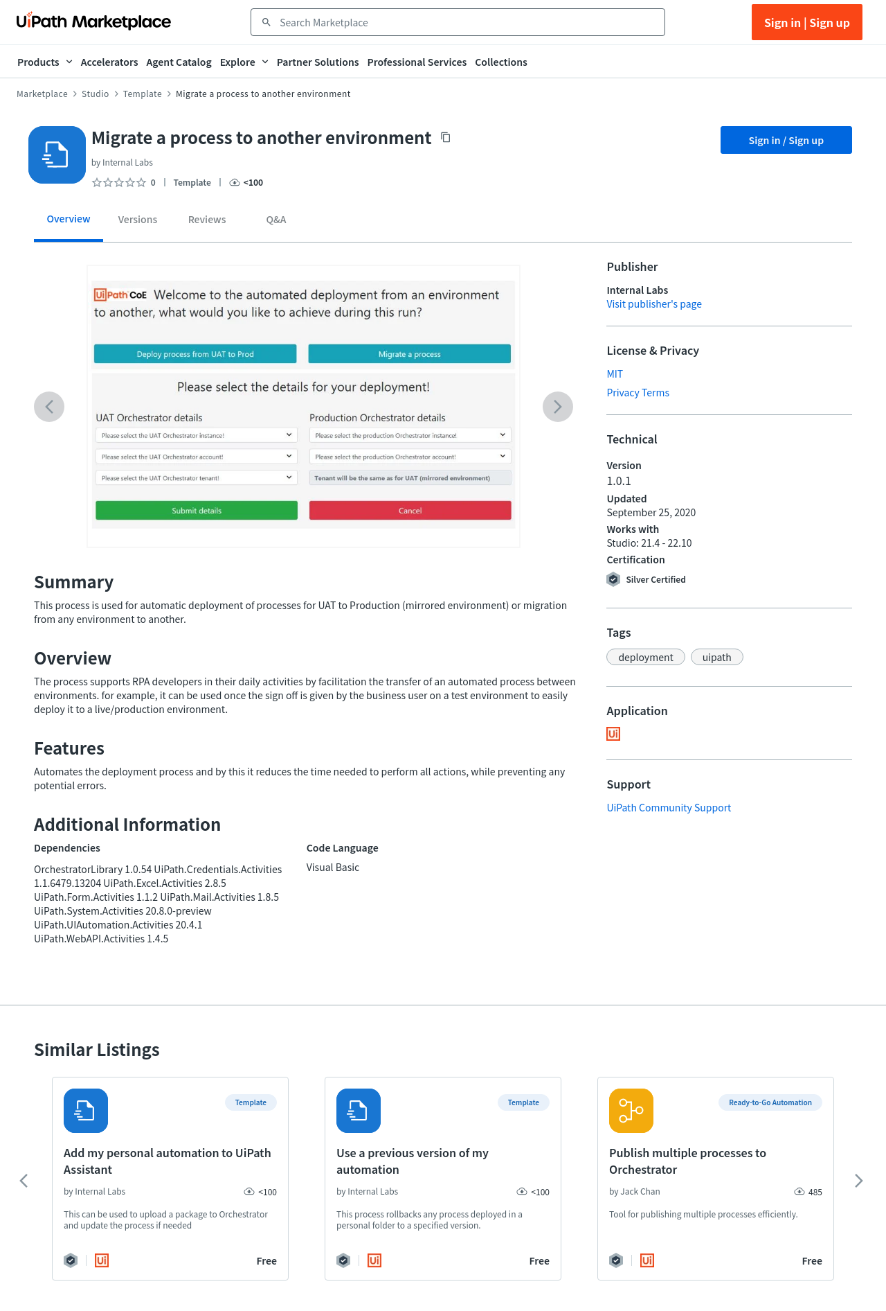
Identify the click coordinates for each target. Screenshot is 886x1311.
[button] (645, 657)
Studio (95, 93)
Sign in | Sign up (807, 22)
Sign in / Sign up (786, 140)
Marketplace (42, 93)
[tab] (68, 223)
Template (142, 93)
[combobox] (467, 22)
